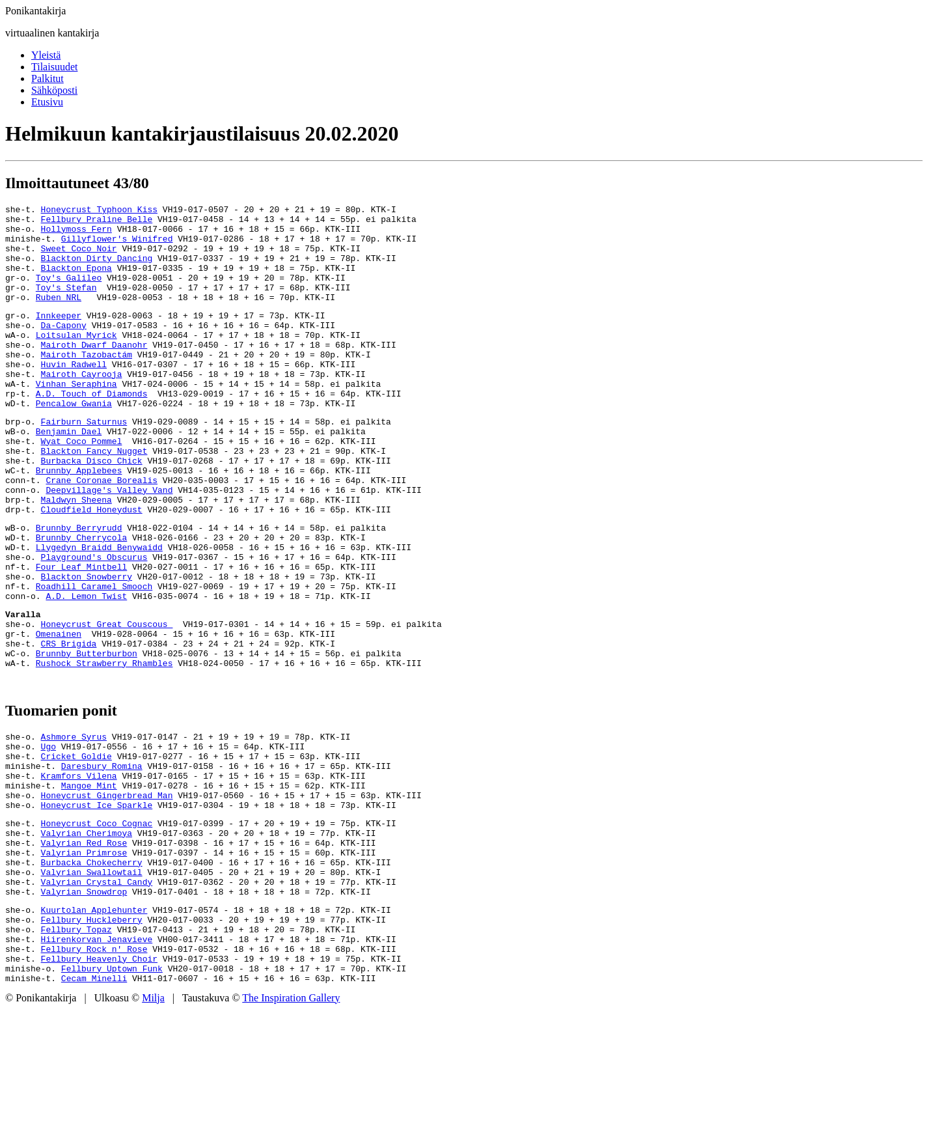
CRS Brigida (69, 725)
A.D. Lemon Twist (86, 670)
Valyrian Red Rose (84, 950)
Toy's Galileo (69, 293)
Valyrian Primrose (84, 962)
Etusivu (47, 101)
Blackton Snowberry (86, 646)
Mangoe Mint (89, 883)
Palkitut (47, 78)
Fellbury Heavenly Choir (99, 1087)
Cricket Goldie (76, 848)
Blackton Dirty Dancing (97, 269)
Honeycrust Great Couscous (107, 702)
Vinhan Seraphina (76, 419)
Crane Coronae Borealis (101, 532)
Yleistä (46, 55)
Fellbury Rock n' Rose (94, 1075)
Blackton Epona (76, 281)
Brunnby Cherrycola (81, 600)
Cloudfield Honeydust (92, 568)
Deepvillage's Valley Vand (109, 544)
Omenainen (58, 713)
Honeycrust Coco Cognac (97, 926)
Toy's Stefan (66, 305)
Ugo (48, 836)
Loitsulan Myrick (76, 360)
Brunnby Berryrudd (79, 588)
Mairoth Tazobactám (86, 383)
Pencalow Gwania (74, 442)
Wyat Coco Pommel (81, 486)
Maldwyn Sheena (76, 556)
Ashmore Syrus (74, 824)
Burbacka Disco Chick (92, 509)
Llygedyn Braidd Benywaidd (99, 611)
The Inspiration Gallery (291, 1130)
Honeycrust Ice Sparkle (97, 906)
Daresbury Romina (102, 859)
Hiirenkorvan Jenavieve (97, 1064)
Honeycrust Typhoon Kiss (99, 211)
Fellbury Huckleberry (92, 1040)
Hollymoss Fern (76, 234)
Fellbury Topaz (76, 1052)
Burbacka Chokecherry (92, 973)
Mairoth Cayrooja (81, 407)
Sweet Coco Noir (79, 258)
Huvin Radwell (74, 395)
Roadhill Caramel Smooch (94, 658)
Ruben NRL (58, 316)
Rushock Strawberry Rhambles (104, 749)
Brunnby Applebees (79, 521)
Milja (153, 1130)
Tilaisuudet (54, 66)
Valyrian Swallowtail (92, 985)
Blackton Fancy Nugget (94, 497)
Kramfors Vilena (79, 871)
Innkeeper (58, 336)
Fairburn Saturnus (84, 462)
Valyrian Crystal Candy (97, 997)
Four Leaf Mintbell (81, 635)
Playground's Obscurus (94, 623)
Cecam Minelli (94, 1111)
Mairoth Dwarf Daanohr (94, 372)
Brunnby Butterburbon (86, 737)
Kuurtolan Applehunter (94, 1029)
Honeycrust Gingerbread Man (107, 894)
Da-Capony (64, 348)
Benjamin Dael (69, 474)
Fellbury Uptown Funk (112, 1099)
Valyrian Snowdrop (84, 1008)
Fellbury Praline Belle (97, 223)
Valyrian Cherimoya (86, 938)
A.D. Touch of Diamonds (92, 430)
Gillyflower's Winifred (117, 246)
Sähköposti (54, 90)
